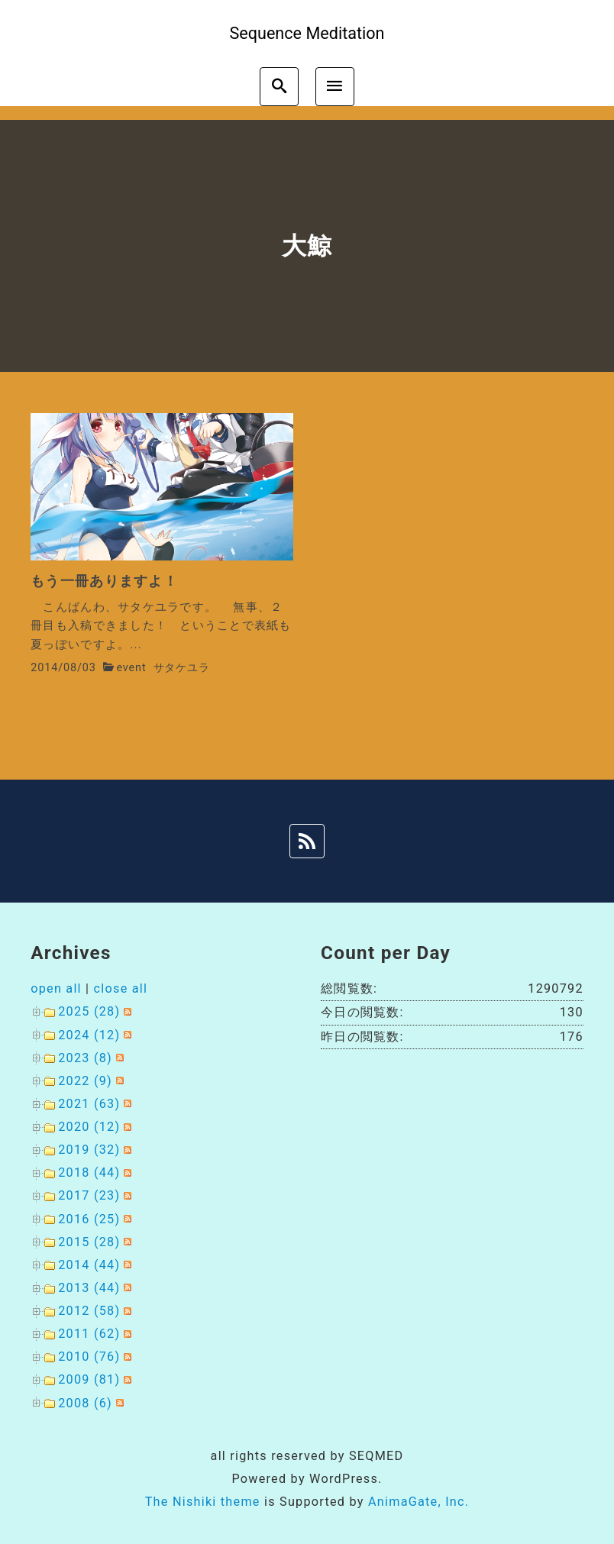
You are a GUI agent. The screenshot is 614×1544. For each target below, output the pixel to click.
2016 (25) (89, 1219)
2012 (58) (89, 1310)
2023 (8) (85, 1058)
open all (56, 988)
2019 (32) (89, 1149)
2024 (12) (89, 1035)
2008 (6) (85, 1403)
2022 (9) (85, 1081)
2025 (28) (89, 1011)
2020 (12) (89, 1126)
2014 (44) (89, 1265)
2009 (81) (89, 1379)
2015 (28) (89, 1242)
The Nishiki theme (202, 1501)
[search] (279, 86)
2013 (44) (89, 1288)
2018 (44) (89, 1172)
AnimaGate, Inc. (418, 1501)
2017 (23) (89, 1195)
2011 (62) (89, 1333)
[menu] (334, 86)
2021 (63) (89, 1104)
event (131, 667)
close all (121, 988)
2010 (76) (89, 1356)
